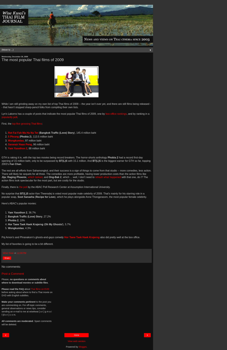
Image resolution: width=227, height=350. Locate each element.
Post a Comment (13, 273)
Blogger (83, 347)
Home (76, 335)
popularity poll (9, 117)
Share (7, 258)
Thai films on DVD (40, 289)
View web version (76, 341)
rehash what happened (108, 177)
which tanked (35, 177)
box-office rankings (116, 113)
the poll (23, 187)
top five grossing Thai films (27, 123)
